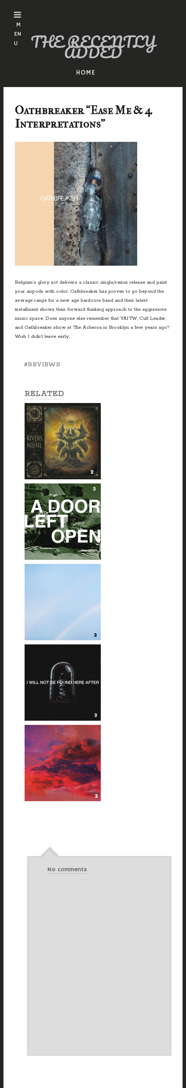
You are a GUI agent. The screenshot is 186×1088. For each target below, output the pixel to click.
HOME (85, 73)
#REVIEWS (42, 364)
